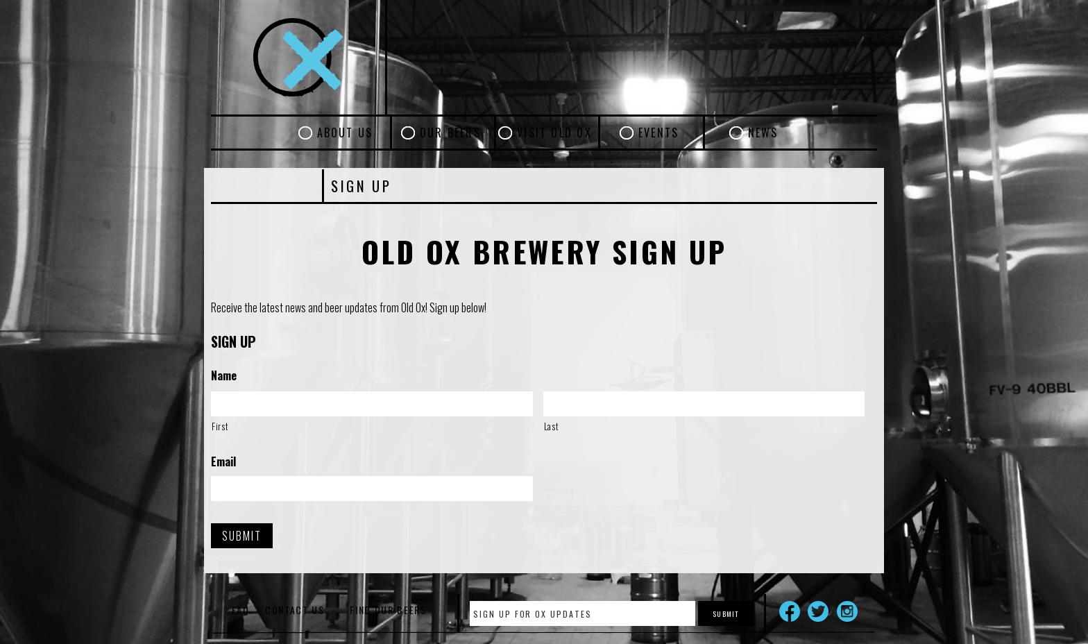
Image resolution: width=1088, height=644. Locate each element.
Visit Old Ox (554, 132)
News (763, 132)
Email (223, 462)
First (220, 426)
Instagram (847, 611)
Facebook (789, 611)
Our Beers (450, 132)
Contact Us (295, 609)
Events (658, 132)
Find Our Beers (388, 609)
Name (224, 375)
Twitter (818, 611)
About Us (345, 132)
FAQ (240, 609)
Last (551, 426)
